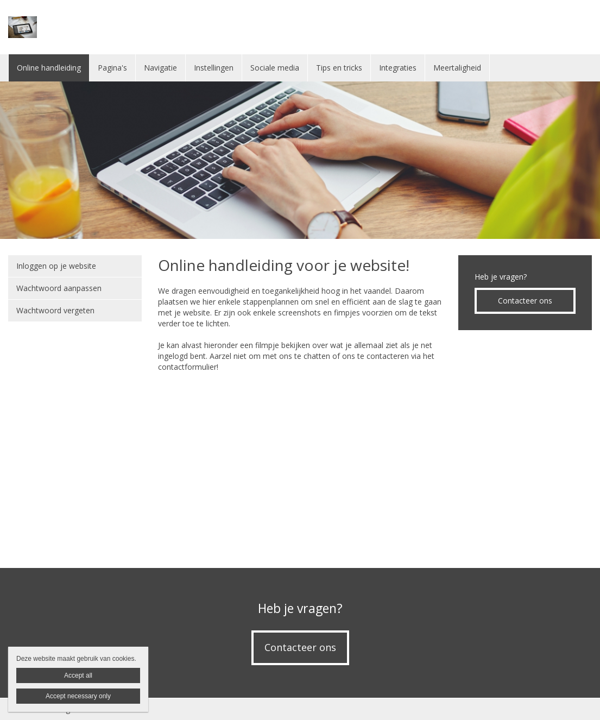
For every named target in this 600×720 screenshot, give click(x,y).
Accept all (78, 675)
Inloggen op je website (56, 266)
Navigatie (160, 67)
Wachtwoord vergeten (55, 310)
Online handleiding (49, 67)
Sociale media (274, 67)
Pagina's (112, 67)
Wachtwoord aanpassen (59, 288)
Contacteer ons (525, 300)
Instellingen (213, 67)
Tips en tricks (339, 67)
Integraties (397, 67)
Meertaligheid (457, 67)
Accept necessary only (78, 696)
